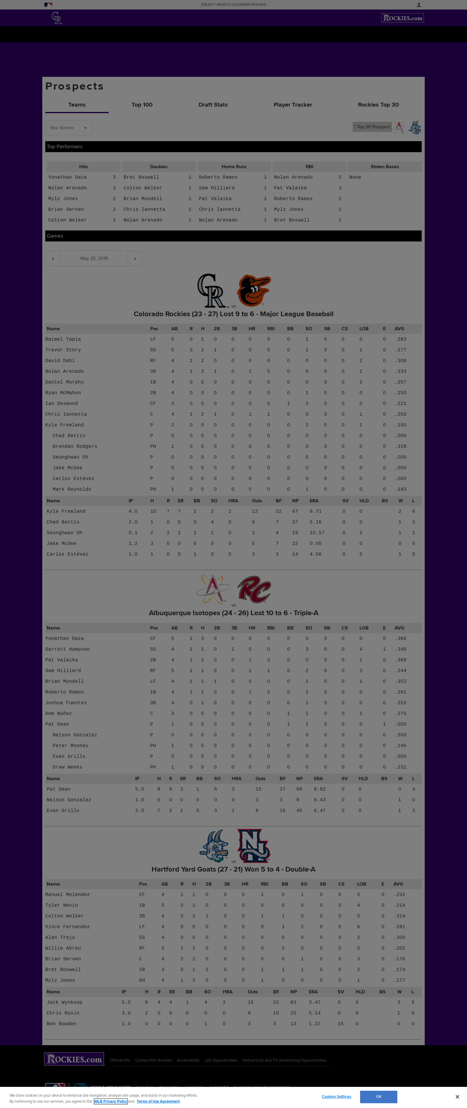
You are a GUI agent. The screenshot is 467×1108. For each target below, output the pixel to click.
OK (379, 1096)
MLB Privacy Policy (110, 1101)
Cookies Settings (336, 1096)
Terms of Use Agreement (158, 1101)
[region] (233, 1097)
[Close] (457, 1096)
